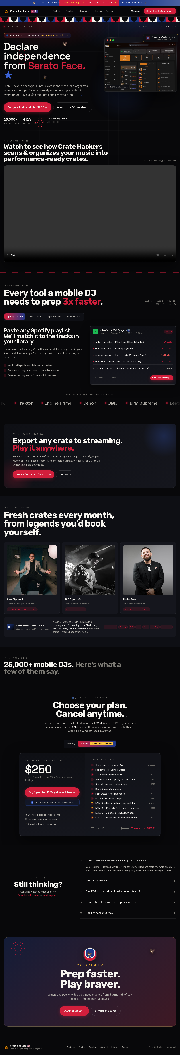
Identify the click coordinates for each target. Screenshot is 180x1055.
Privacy (115, 1047)
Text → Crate (35, 316)
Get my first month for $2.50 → (33, 474)
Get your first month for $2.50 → (27, 107)
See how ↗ (65, 474)
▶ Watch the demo (105, 1010)
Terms (125, 1047)
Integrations (84, 11)
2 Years (97, 743)
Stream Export (74, 316)
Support (110, 11)
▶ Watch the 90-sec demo (72, 107)
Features (57, 11)
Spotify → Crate (15, 316)
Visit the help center (28, 895)
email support (50, 895)
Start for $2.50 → (74, 1010)
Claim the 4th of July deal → (160, 11)
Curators (70, 11)
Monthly (71, 743)
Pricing (98, 11)
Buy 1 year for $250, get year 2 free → (52, 792)
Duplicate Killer (54, 316)
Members (135, 11)
